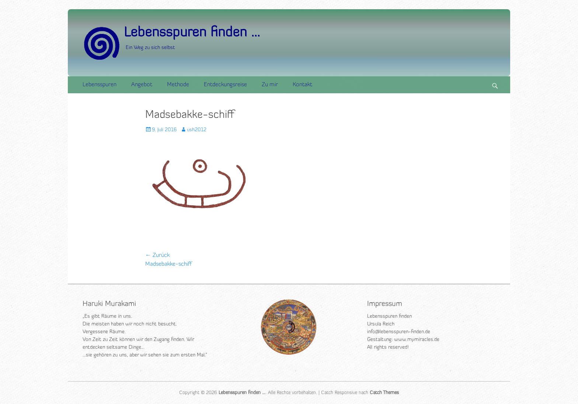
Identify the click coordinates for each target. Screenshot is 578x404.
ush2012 (196, 130)
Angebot (141, 85)
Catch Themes (384, 392)
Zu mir (270, 85)
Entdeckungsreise (225, 85)
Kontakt (302, 85)
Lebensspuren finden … (242, 392)
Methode (178, 85)
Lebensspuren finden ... (192, 33)
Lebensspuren (99, 85)
